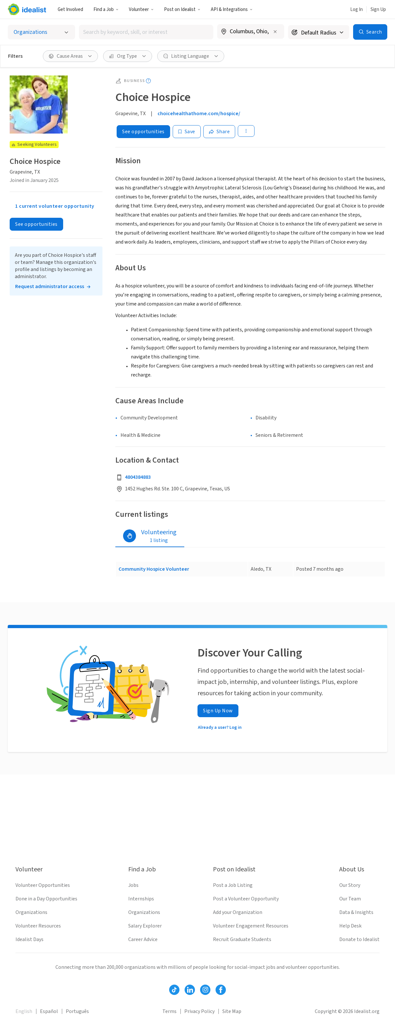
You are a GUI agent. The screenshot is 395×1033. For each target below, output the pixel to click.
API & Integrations (232, 9)
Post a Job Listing (233, 885)
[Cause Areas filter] (70, 56)
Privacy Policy (199, 1011)
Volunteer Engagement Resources (250, 925)
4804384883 (138, 477)
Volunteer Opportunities (42, 885)
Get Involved (70, 9)
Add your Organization (237, 912)
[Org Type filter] (127, 56)
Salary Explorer (145, 925)
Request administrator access (49, 286)
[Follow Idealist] (174, 990)
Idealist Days (29, 939)
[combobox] (146, 32)
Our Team (350, 898)
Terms (169, 1011)
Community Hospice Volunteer (154, 569)
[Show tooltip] (148, 80)
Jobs (133, 885)
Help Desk (350, 925)
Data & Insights (356, 912)
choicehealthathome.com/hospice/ (199, 113)
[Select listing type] (41, 32)
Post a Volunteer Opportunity (246, 898)
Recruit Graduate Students (242, 939)
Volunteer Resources (38, 925)
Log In (356, 9)
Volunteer (141, 9)
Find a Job (106, 9)
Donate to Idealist (359, 939)
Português (77, 1011)
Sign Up (378, 9)
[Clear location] (275, 31)
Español (49, 1011)
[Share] (219, 131)
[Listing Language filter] (190, 56)
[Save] (187, 131)
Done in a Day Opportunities (46, 898)
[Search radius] (318, 32)
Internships (141, 898)
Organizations (31, 912)
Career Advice (143, 939)
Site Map (231, 1011)
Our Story (349, 885)
